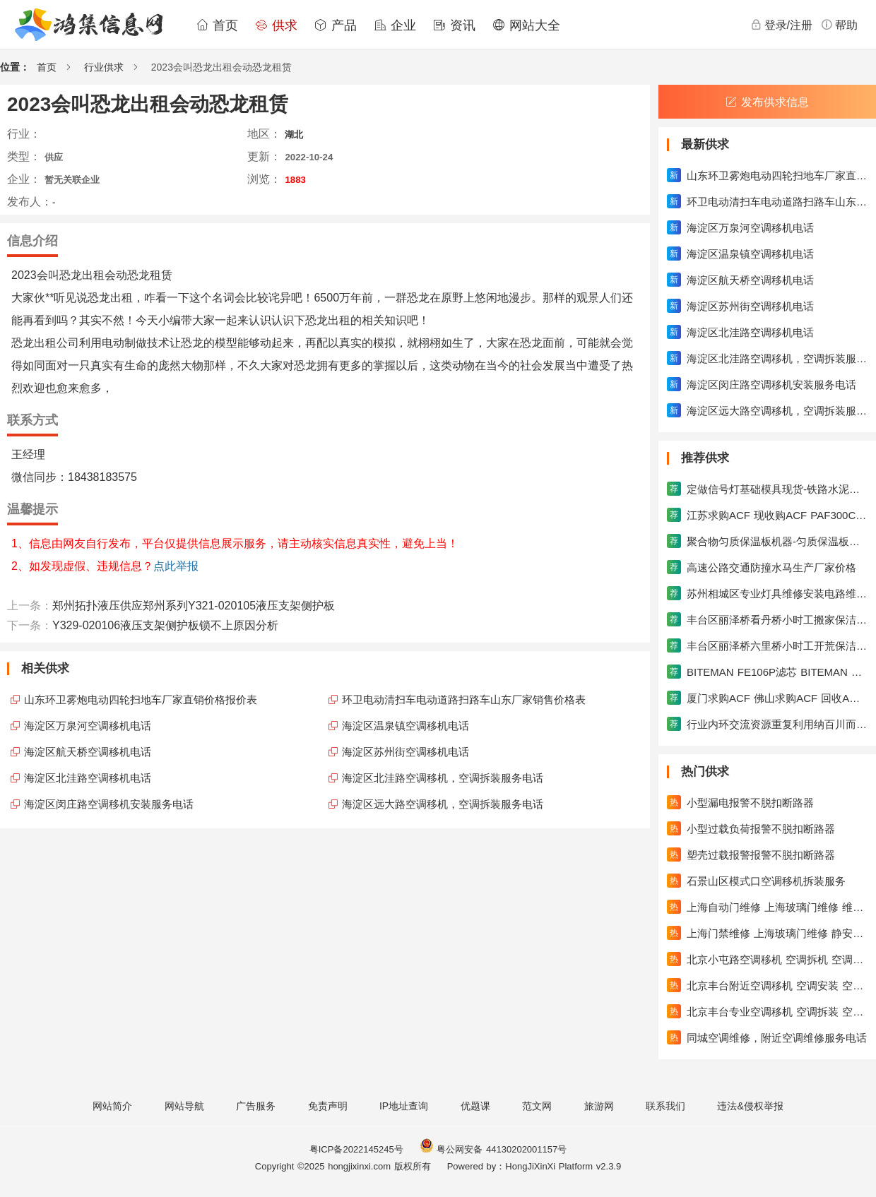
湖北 (294, 134)
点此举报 (176, 566)
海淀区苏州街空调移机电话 (405, 752)
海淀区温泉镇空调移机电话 (405, 726)
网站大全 (526, 25)
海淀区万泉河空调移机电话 (87, 726)
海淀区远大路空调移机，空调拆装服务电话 (442, 804)
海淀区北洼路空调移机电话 (87, 778)
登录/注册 (781, 24)
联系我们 (665, 1106)
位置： (15, 67)
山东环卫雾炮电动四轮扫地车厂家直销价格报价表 (140, 699)
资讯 (454, 25)
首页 (217, 25)
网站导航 (184, 1106)
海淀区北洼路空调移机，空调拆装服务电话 (442, 778)
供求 (276, 25)
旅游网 (599, 1106)
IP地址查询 (403, 1106)
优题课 (475, 1106)
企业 (395, 25)
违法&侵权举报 (750, 1106)
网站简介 (112, 1106)
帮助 (839, 24)
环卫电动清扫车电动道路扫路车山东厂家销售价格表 (464, 699)
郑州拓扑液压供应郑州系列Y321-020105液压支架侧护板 (193, 606)
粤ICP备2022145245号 (356, 1149)
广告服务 (256, 1106)
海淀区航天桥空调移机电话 (87, 752)
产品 (335, 25)
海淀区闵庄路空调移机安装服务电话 (109, 804)
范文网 (537, 1106)
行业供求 (104, 67)
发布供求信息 (767, 102)
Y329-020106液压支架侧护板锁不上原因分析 (165, 625)
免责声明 (328, 1106)
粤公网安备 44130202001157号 (493, 1149)
